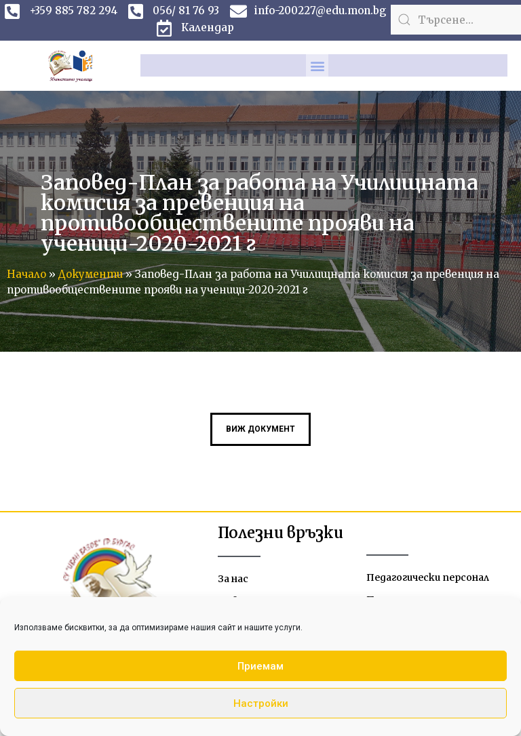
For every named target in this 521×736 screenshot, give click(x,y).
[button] (317, 65)
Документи (90, 274)
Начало (26, 274)
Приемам (260, 666)
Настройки (260, 703)
